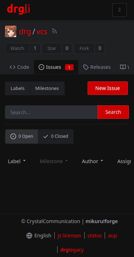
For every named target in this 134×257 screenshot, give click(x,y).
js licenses (69, 235)
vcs (42, 31)
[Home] (18, 10)
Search (113, 112)
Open (21, 136)
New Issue (107, 88)
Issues (56, 67)
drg (25, 31)
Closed (55, 136)
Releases (97, 67)
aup (112, 235)
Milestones (47, 88)
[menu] (17, 161)
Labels (18, 88)
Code (19, 67)
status (95, 235)
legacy (72, 249)
